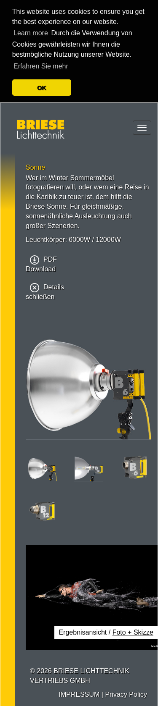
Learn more (30, 33)
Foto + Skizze (132, 631)
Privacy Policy (126, 693)
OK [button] (41, 87)
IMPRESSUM (79, 693)
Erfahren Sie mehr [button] (40, 66)
